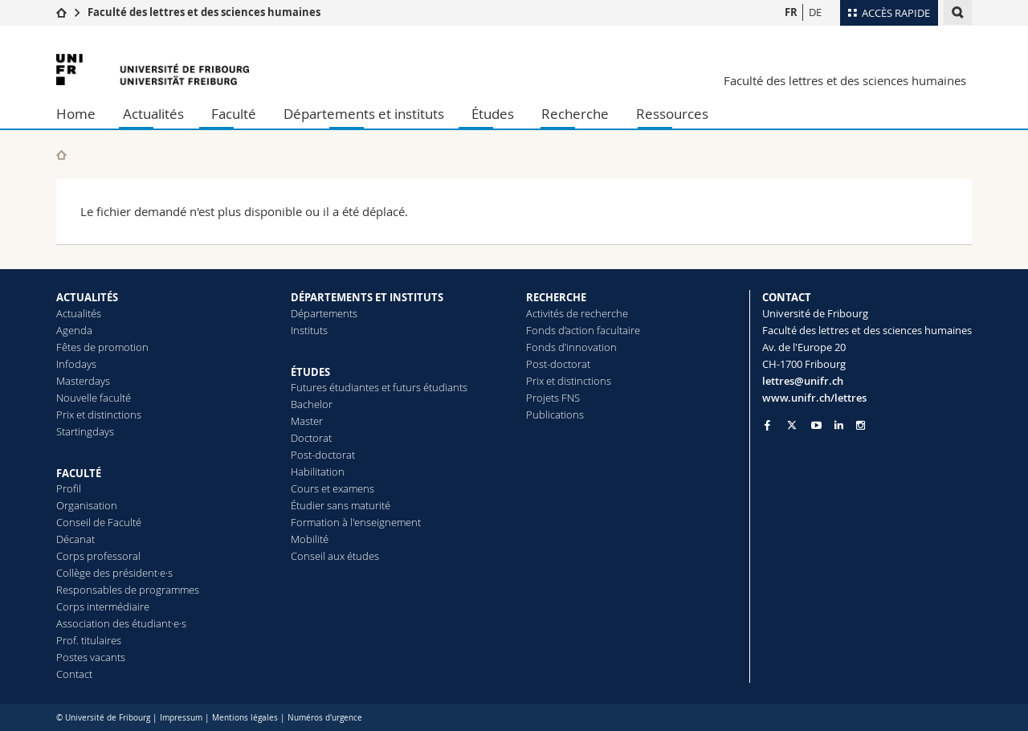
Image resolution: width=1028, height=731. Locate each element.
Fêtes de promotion (102, 347)
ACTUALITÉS (87, 297)
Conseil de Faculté (98, 522)
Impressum (181, 718)
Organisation (86, 505)
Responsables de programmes (127, 589)
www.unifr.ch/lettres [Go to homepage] (814, 397)
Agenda (74, 330)
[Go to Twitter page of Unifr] (791, 425)
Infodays (76, 364)
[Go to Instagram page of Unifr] (860, 425)
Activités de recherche (577, 313)
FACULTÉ (78, 473)
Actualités (153, 113)
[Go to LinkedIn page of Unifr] (838, 425)
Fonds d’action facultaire (583, 330)
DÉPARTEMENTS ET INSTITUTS (367, 297)
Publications (555, 414)
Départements (324, 313)
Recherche (575, 113)
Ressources (672, 113)
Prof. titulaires (88, 640)
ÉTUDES (310, 372)
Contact (74, 674)
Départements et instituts (364, 113)
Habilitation (318, 471)
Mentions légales (245, 718)
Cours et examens (332, 488)
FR (791, 12)
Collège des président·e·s (114, 573)
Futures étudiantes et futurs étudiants (379, 387)
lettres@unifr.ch (802, 381)
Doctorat (311, 438)
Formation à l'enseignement (356, 522)
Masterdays (83, 381)
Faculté (233, 113)
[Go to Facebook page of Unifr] (767, 425)
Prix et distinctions (98, 414)
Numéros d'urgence (325, 718)
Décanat (75, 539)
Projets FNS (553, 397)
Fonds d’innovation (571, 347)
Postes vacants (90, 657)
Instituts (309, 330)
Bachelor (311, 404)
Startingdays (85, 431)
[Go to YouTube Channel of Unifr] (816, 425)
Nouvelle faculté (93, 397)
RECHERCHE (556, 297)
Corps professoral (98, 556)
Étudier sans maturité (340, 505)
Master (307, 421)
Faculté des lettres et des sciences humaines (204, 12)
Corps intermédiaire (102, 606)
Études (492, 113)
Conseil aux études (335, 556)
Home (76, 113)
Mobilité (309, 539)
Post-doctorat (323, 454)
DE (815, 12)
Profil (68, 488)
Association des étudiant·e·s (121, 623)
